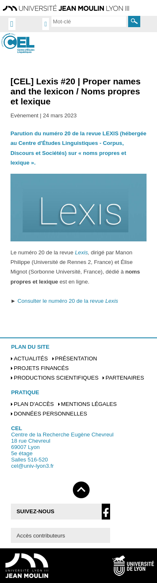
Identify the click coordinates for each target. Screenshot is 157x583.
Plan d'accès (34, 404)
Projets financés (41, 368)
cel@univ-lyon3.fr (32, 466)
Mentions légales (88, 404)
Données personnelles (50, 414)
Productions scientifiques (56, 378)
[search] (88, 21)
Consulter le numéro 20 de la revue (68, 301)
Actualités (31, 358)
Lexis (81, 252)
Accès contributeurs (41, 535)
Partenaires (125, 378)
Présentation (76, 358)
